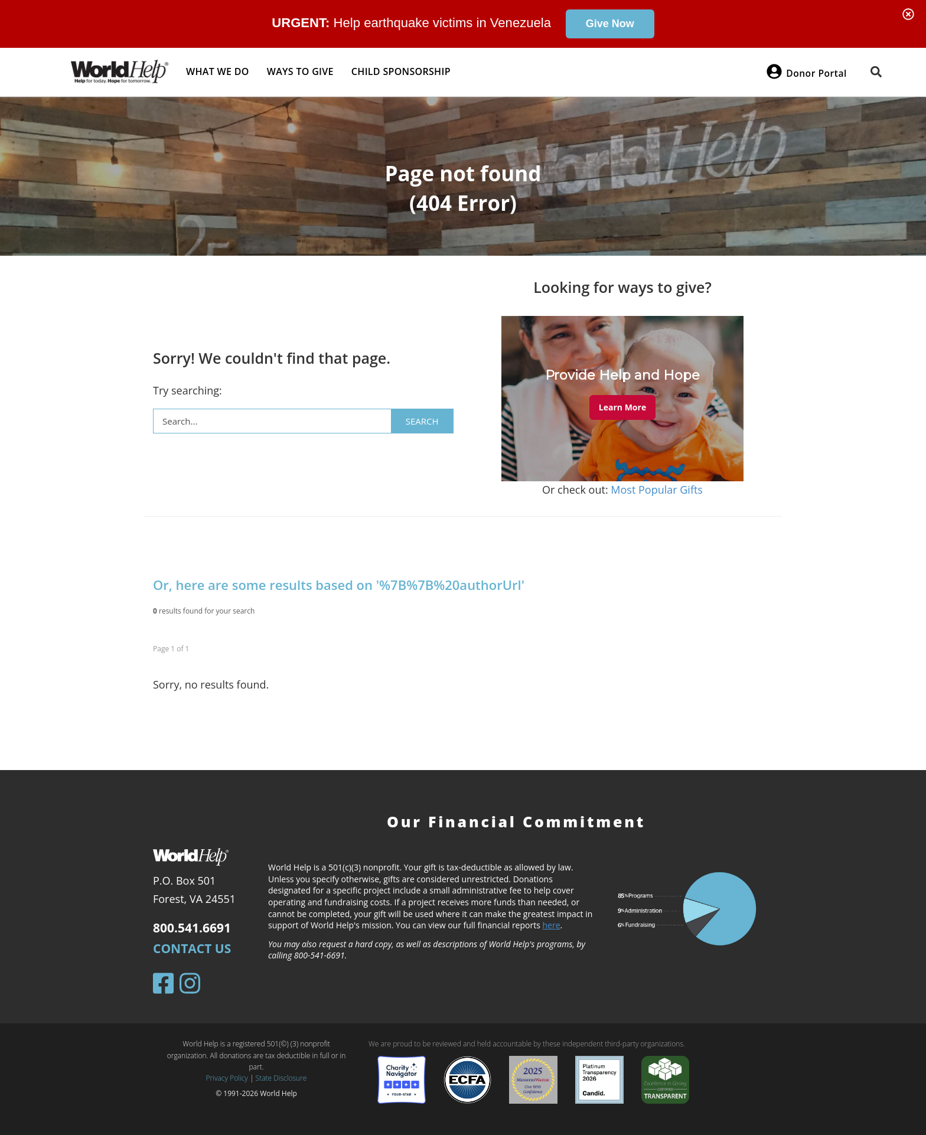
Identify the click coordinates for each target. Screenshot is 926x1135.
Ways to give (300, 71)
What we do (217, 71)
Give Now (610, 24)
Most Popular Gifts (657, 489)
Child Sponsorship (401, 71)
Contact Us (192, 948)
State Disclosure (281, 1078)
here (551, 925)
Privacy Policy (227, 1078)
